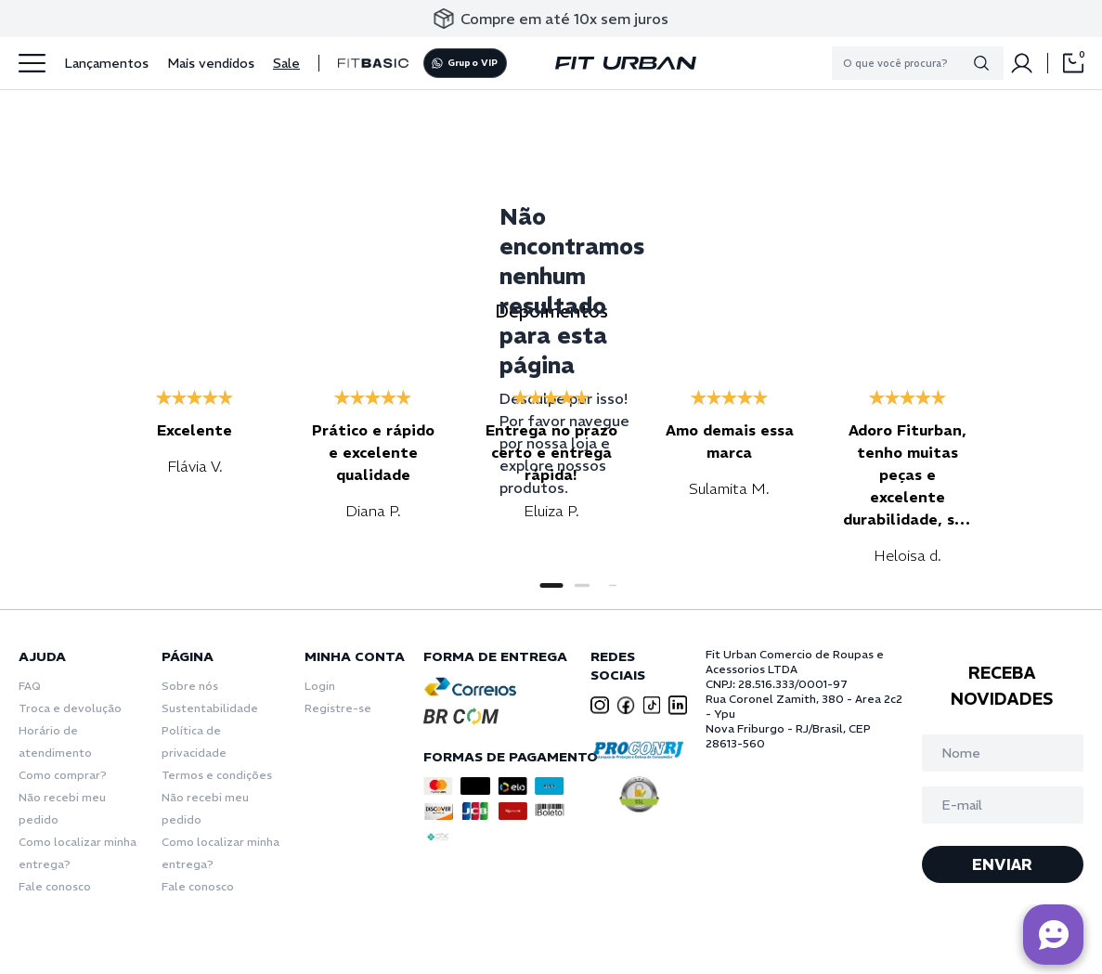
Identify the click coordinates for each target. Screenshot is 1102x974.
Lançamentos (106, 63)
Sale (286, 63)
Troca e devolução (70, 708)
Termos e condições (217, 775)
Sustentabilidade (210, 708)
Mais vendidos (210, 63)
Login (320, 686)
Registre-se (338, 708)
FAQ (30, 686)
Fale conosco (55, 886)
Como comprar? (63, 775)
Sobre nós (190, 686)
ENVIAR (1002, 864)
